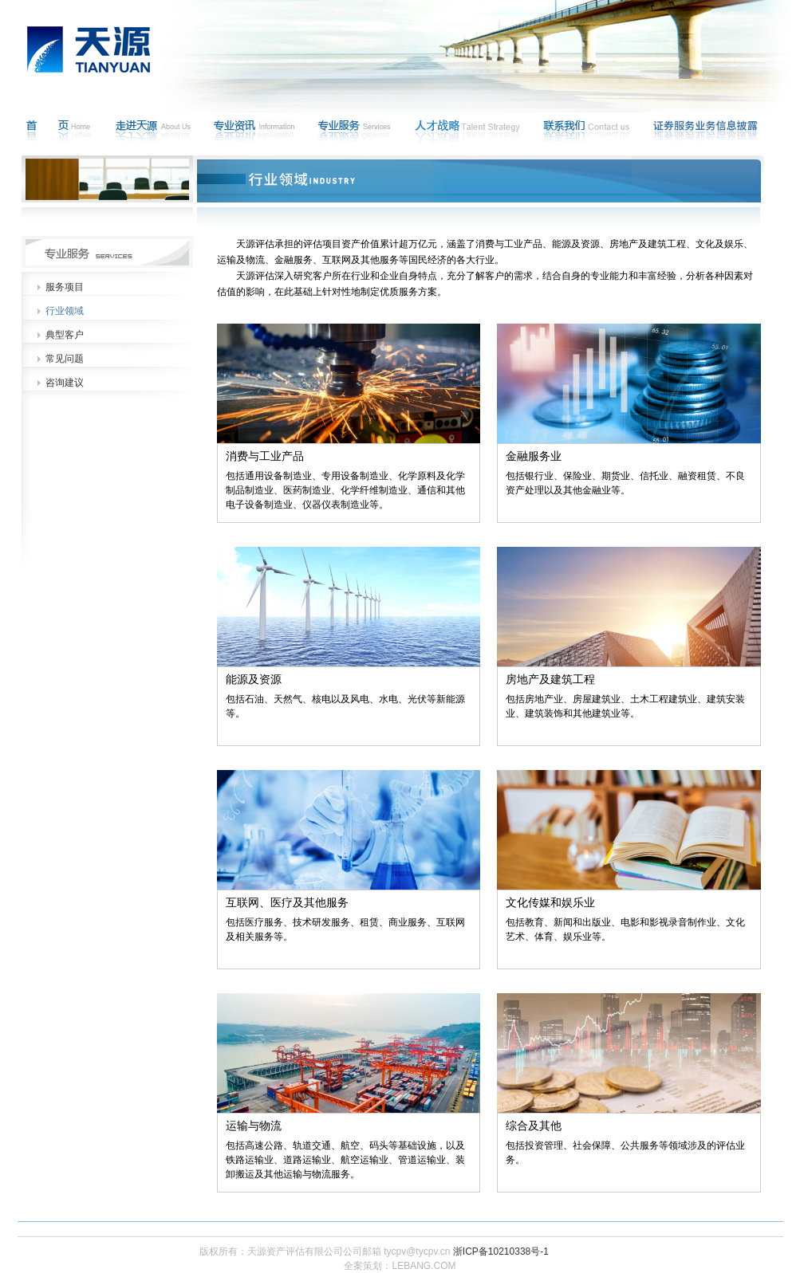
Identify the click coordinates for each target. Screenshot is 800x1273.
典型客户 (64, 334)
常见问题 (64, 358)
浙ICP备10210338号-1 (501, 1251)
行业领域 (64, 310)
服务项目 (64, 287)
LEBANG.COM (423, 1265)
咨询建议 (64, 382)
